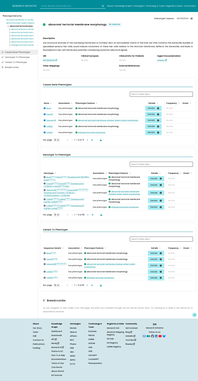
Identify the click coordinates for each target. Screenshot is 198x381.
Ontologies (138, 6)
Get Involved (131, 328)
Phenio (73, 344)
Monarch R (57, 347)
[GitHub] (152, 336)
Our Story (37, 328)
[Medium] (148, 336)
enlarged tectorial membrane (23, 45)
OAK (90, 347)
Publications (39, 344)
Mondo (73, 328)
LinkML (91, 339)
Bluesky (130, 344)
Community (190, 6)
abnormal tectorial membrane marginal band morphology (23, 32)
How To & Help (58, 355)
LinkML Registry (114, 346)
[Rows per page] (56, 140)
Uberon (73, 332)
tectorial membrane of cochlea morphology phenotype (20, 20)
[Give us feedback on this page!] (194, 315)
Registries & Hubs (174, 6)
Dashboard (56, 331)
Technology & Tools (155, 6)
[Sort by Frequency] (178, 103)
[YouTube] (160, 336)
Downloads (56, 335)
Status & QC (57, 351)
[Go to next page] (86, 140)
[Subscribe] (144, 336)
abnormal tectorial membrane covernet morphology (23, 42)
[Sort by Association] (71, 103)
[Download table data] (100, 140)
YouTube (131, 340)
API (54, 339)
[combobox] (72, 6)
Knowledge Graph (123, 6)
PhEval (91, 335)
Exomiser (92, 331)
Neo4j (55, 343)
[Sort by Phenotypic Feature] (96, 103)
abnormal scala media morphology (20, 23)
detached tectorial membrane (23, 38)
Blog (129, 332)
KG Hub (110, 338)
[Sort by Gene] (50, 103)
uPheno (73, 336)
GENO (72, 356)
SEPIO (72, 360)
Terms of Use (57, 363)
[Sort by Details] (156, 103)
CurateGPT (93, 359)
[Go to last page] (91, 140)
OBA (72, 348)
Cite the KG (56, 367)
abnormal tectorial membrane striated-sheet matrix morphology (23, 35)
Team (35, 332)
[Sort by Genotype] (55, 173)
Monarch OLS (113, 328)
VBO (72, 352)
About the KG (57, 371)
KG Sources (56, 375)
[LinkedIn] (156, 336)
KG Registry (112, 343)
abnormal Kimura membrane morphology (23, 29)
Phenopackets (95, 363)
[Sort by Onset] (189, 103)
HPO (72, 340)
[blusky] (164, 336)
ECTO (72, 364)
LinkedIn (130, 336)
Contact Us (38, 340)
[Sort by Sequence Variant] (62, 248)
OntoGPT (92, 355)
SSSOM (91, 343)
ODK (90, 351)
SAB (34, 336)
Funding (36, 348)
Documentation (58, 359)
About (110, 6)
